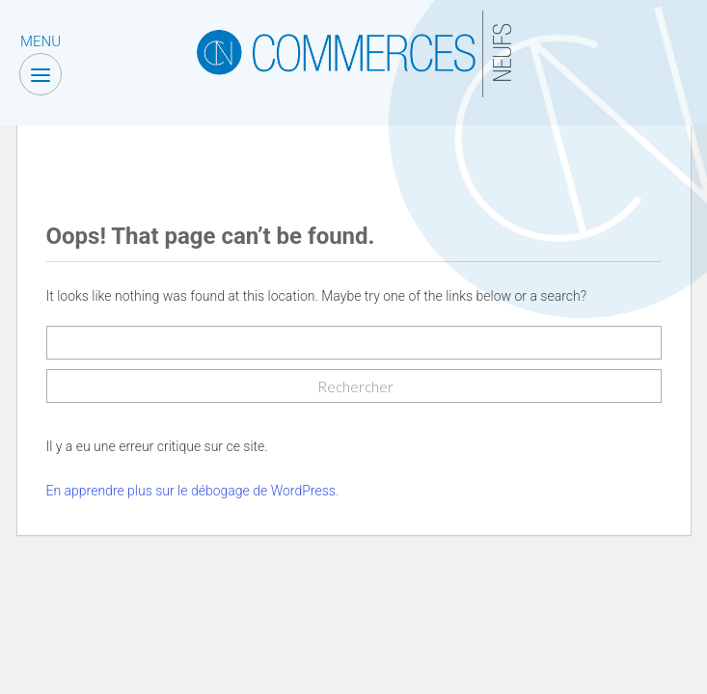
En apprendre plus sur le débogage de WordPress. (193, 490)
